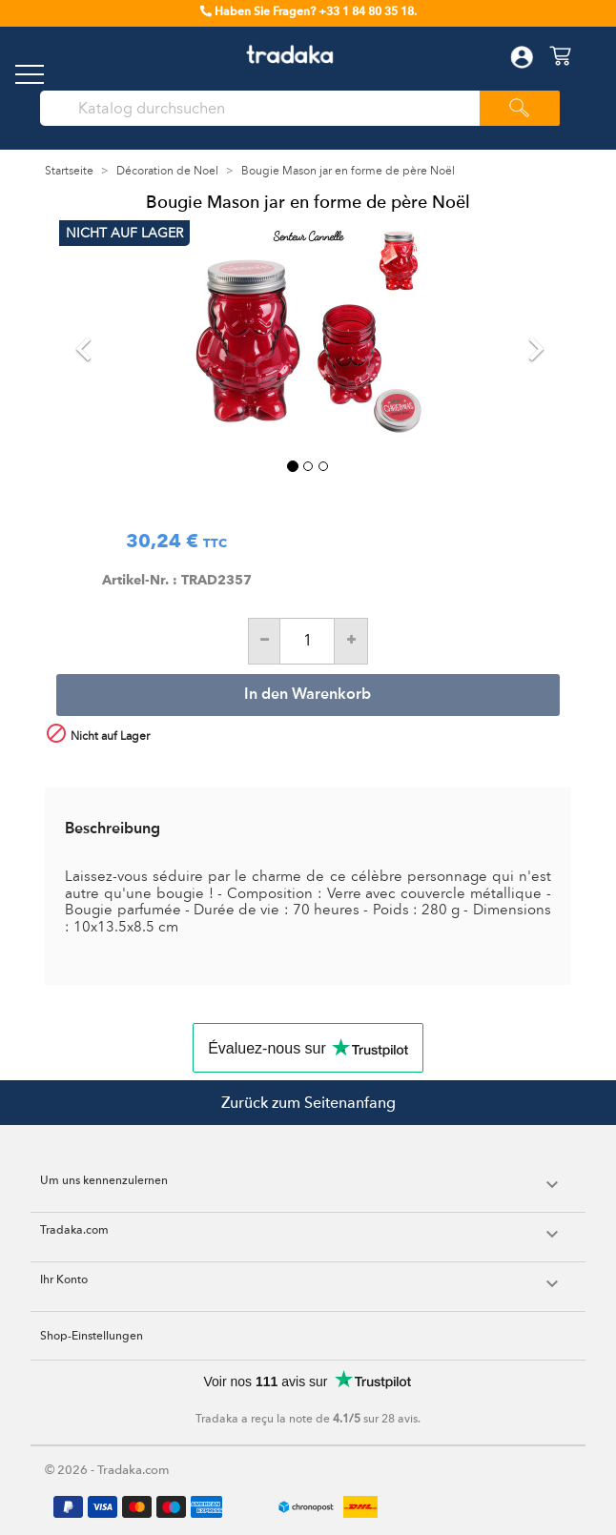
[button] (96, 339)
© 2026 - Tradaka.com (107, 1470)
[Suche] (267, 109)
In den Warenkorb (307, 695)
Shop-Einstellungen (91, 1335)
